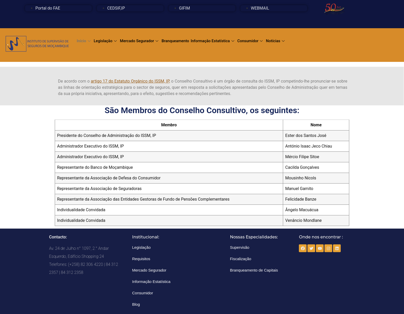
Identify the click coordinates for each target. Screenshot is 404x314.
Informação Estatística (212, 41)
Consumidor (250, 41)
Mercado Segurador (139, 41)
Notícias (275, 41)
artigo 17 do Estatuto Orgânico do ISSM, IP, (130, 81)
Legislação (105, 41)
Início (84, 41)
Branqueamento (175, 41)
